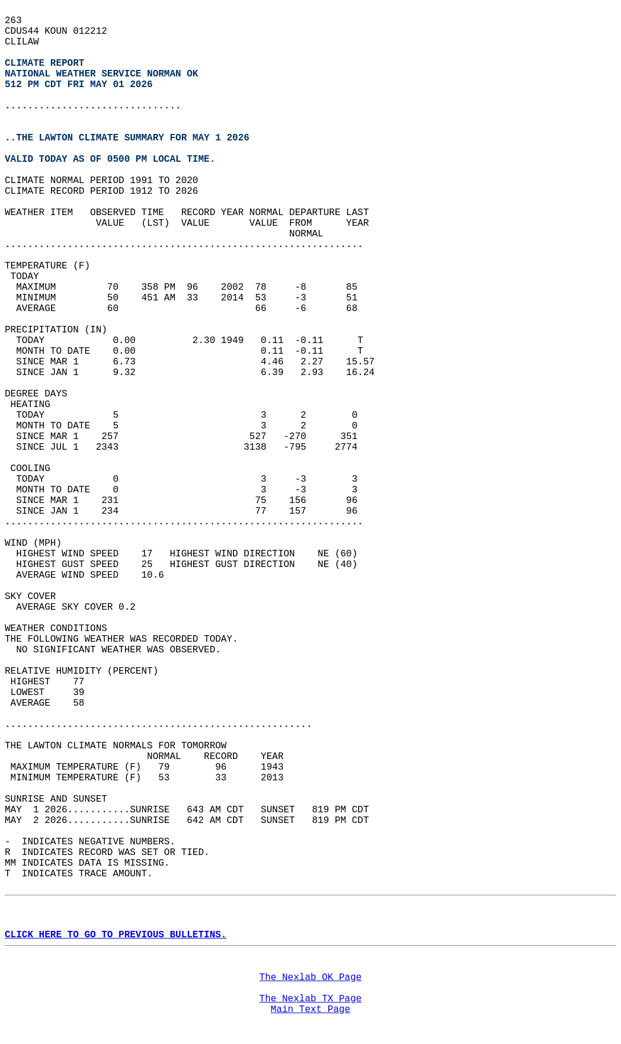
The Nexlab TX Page (311, 999)
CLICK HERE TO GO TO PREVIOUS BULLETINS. (115, 935)
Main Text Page (310, 1009)
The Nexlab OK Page (311, 977)
